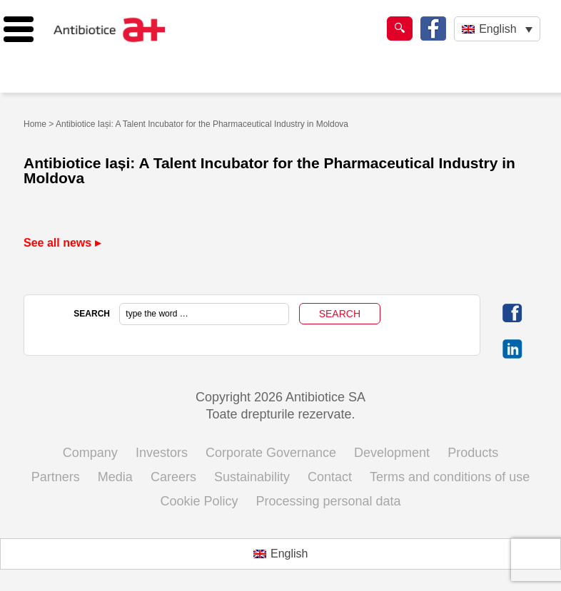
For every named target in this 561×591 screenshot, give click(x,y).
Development (392, 453)
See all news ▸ (62, 243)
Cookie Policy (199, 501)
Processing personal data (328, 501)
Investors (162, 453)
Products (473, 453)
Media (115, 477)
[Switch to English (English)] (280, 554)
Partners (55, 477)
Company (90, 453)
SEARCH (92, 314)
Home (35, 124)
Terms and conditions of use (450, 477)
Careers (173, 477)
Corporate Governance (271, 453)
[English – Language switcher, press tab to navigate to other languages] (497, 28)
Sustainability (252, 477)
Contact (330, 477)
